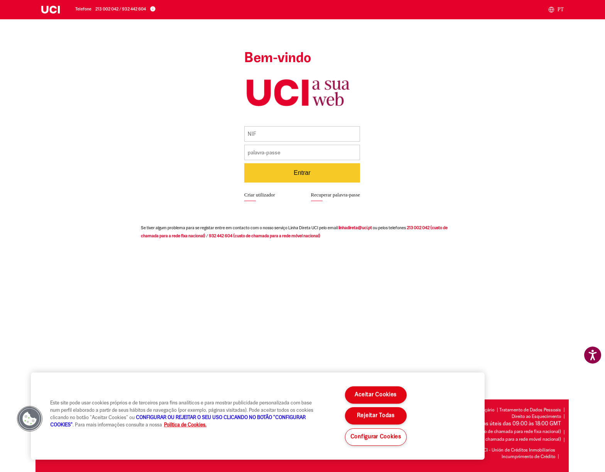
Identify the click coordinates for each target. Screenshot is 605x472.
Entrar (302, 172)
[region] (258, 416)
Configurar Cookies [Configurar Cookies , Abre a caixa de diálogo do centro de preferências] (375, 437)
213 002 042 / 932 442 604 (120, 9)
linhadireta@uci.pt (355, 228)
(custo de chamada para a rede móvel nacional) (264, 236)
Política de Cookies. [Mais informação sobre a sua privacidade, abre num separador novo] (185, 425)
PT (556, 10)
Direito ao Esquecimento (536, 416)
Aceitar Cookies (376, 395)
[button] (29, 418)
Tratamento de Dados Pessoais (530, 410)
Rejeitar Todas (376, 416)
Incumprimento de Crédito (528, 457)
